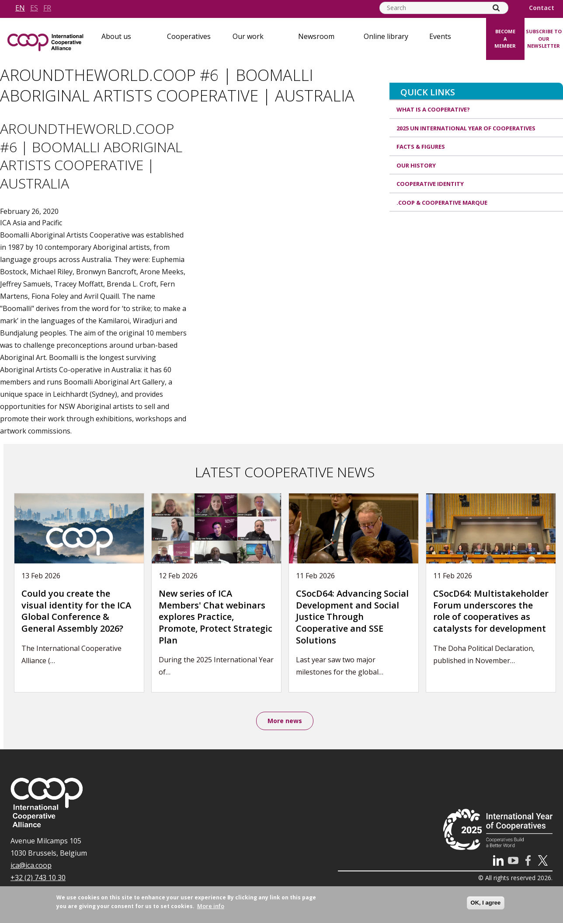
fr (47, 8)
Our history (416, 165)
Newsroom (316, 36)
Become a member (505, 38)
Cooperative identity (430, 184)
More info (210, 906)
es (34, 8)
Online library (386, 36)
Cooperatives (189, 36)
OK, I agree (486, 902)
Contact (541, 8)
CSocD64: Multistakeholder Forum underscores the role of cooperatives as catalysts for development (491, 610)
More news (285, 721)
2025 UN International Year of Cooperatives (465, 128)
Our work (248, 36)
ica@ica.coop (31, 866)
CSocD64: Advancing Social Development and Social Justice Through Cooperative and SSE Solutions (352, 616)
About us (116, 36)
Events (440, 36)
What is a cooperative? (433, 109)
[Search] (496, 7)
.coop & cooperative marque (441, 202)
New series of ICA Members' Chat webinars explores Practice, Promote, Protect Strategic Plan (215, 616)
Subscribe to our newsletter (544, 38)
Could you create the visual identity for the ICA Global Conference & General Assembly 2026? (76, 610)
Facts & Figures (420, 146)
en (20, 8)
